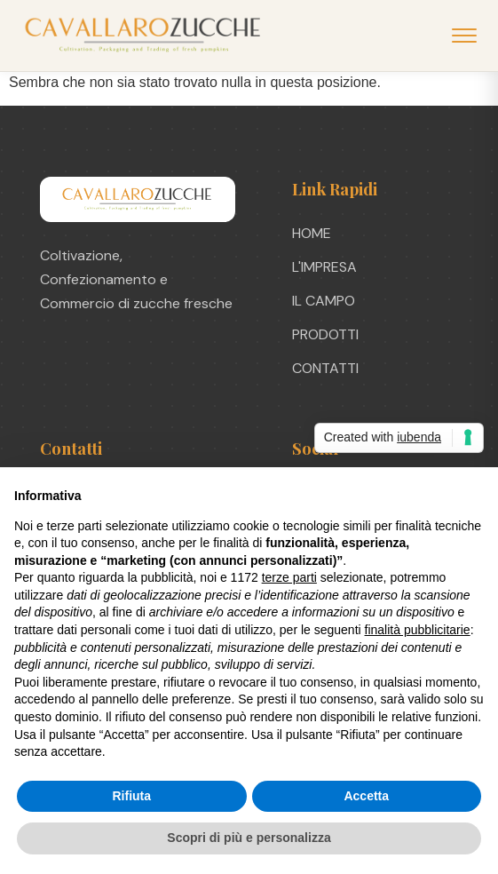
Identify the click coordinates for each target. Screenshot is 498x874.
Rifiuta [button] (131, 796)
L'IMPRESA (324, 267)
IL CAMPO (323, 300)
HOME (311, 233)
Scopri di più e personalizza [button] (248, 837)
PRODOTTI (325, 334)
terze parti (289, 577)
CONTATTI (325, 368)
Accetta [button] (366, 796)
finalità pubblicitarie (417, 630)
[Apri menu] (464, 36)
